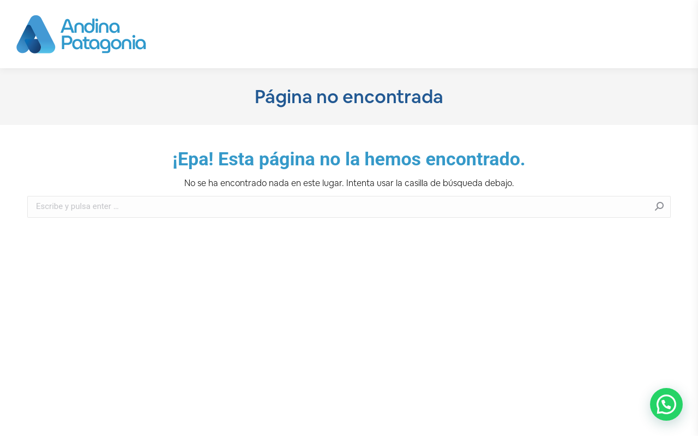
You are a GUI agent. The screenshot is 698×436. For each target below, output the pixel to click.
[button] (666, 404)
